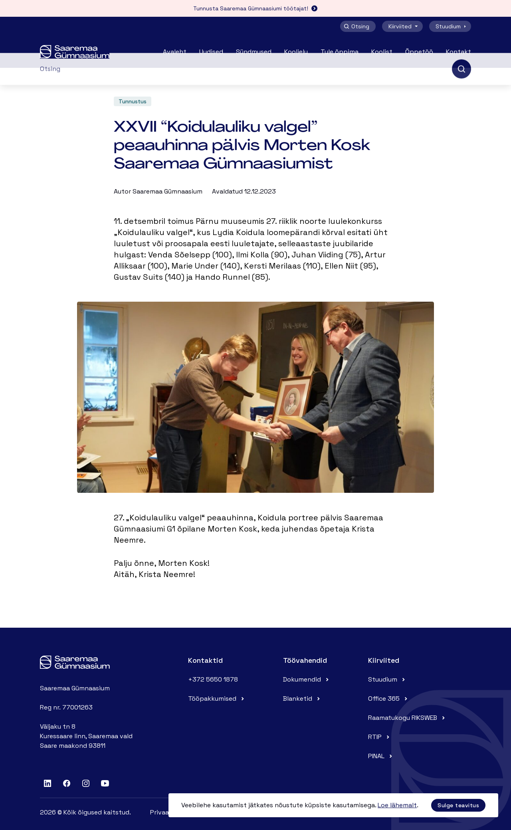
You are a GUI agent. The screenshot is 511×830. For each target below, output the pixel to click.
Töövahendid (305, 660)
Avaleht (174, 51)
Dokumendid (307, 679)
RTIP (379, 737)
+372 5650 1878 (213, 679)
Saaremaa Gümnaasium (167, 191)
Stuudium (452, 26)
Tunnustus (133, 101)
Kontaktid (205, 660)
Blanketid (302, 698)
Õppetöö (419, 51)
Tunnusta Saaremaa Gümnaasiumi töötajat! (255, 8)
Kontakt (458, 51)
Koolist (381, 51)
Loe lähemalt (397, 805)
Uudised (211, 51)
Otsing (356, 26)
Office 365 (388, 698)
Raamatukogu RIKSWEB (407, 717)
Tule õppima (339, 51)
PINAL (381, 756)
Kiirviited (404, 26)
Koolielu (296, 51)
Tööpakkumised (217, 698)
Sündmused (253, 51)
